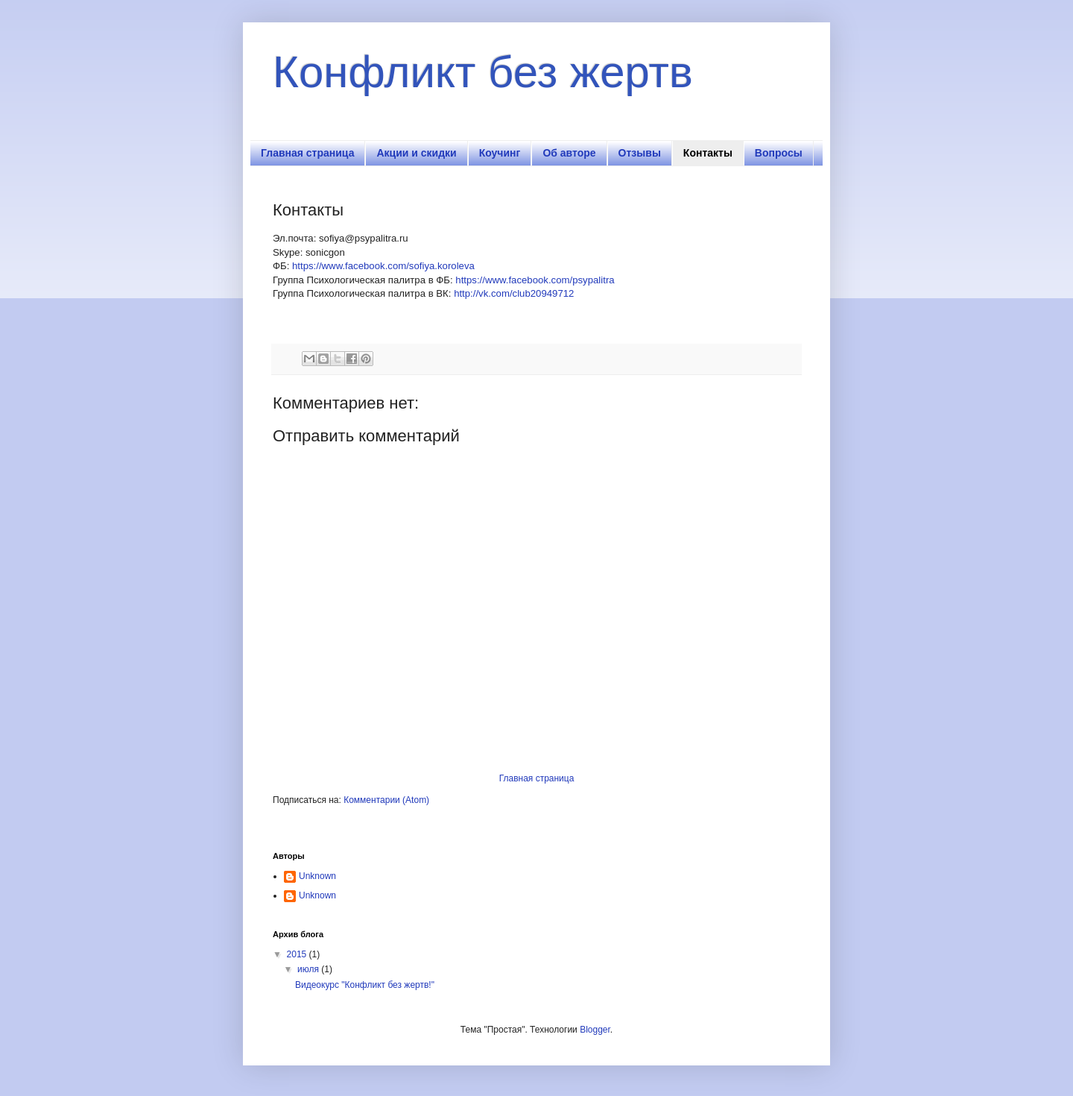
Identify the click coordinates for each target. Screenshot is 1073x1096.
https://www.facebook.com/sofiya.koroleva (383, 265)
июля (309, 969)
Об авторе (568, 153)
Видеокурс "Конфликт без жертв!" (364, 985)
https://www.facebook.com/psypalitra (534, 280)
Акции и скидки (416, 153)
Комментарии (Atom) (386, 800)
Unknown (317, 876)
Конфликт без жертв (483, 72)
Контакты (707, 153)
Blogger (595, 1029)
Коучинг (500, 153)
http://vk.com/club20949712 (514, 293)
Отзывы (639, 153)
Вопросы (779, 153)
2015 (298, 954)
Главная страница (307, 153)
